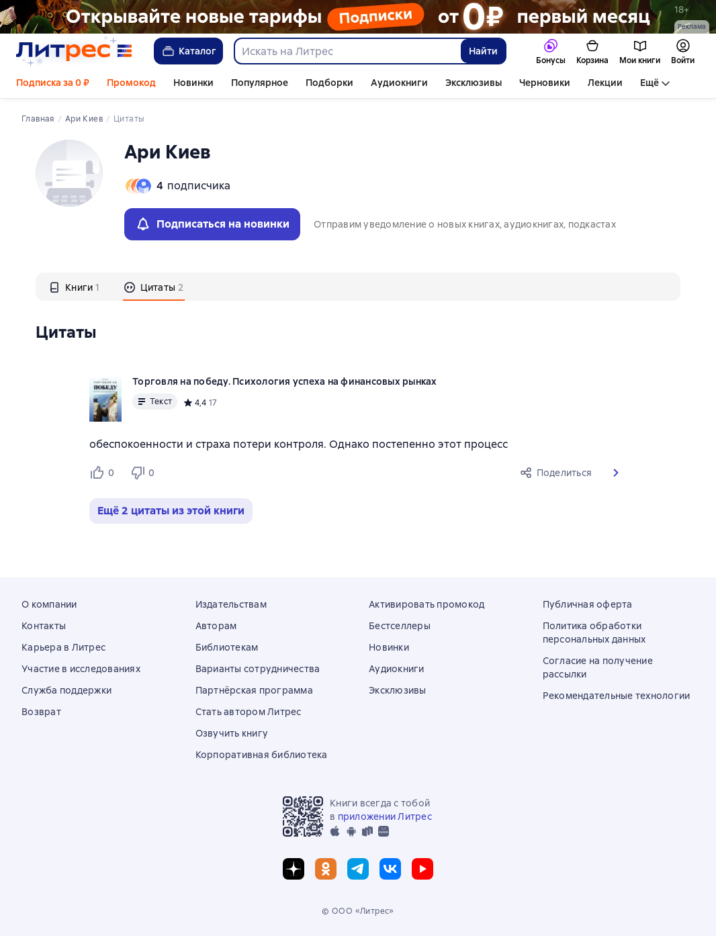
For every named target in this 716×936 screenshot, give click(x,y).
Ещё (649, 83)
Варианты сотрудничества (257, 669)
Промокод (131, 83)
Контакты (43, 626)
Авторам (216, 626)
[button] (616, 472)
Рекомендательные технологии (616, 696)
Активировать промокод (426, 604)
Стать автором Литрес (248, 712)
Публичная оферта (588, 604)
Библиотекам (227, 647)
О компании (49, 604)
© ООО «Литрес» (358, 911)
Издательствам (231, 604)
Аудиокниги (399, 83)
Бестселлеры (400, 626)
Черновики (544, 83)
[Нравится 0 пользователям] (104, 473)
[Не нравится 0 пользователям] (144, 473)
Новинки (193, 83)
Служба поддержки (66, 690)
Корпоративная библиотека (261, 755)
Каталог (188, 51)
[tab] (74, 287)
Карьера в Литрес (63, 647)
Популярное (259, 83)
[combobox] (347, 51)
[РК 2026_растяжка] (358, 17)
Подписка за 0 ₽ (52, 83)
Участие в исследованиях (80, 669)
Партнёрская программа (254, 690)
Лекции (605, 83)
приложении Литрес (385, 816)
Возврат (41, 712)
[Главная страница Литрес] (74, 51)
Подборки (329, 83)
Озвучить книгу (232, 733)
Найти (483, 51)
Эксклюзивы (473, 83)
